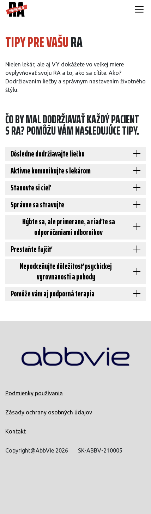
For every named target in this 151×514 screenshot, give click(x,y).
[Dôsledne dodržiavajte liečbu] (75, 154)
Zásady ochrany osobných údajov (48, 412)
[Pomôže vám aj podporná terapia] (75, 294)
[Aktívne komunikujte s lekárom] (75, 171)
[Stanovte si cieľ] (75, 188)
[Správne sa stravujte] (75, 205)
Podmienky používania (34, 393)
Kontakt (15, 431)
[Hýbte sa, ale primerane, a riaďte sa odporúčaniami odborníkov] (75, 227)
